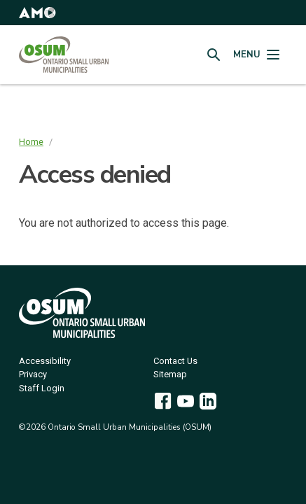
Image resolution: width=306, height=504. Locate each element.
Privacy (33, 374)
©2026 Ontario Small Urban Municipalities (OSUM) (115, 427)
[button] (37, 12)
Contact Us (175, 361)
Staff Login (41, 388)
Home (31, 141)
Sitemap (170, 374)
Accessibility (45, 361)
